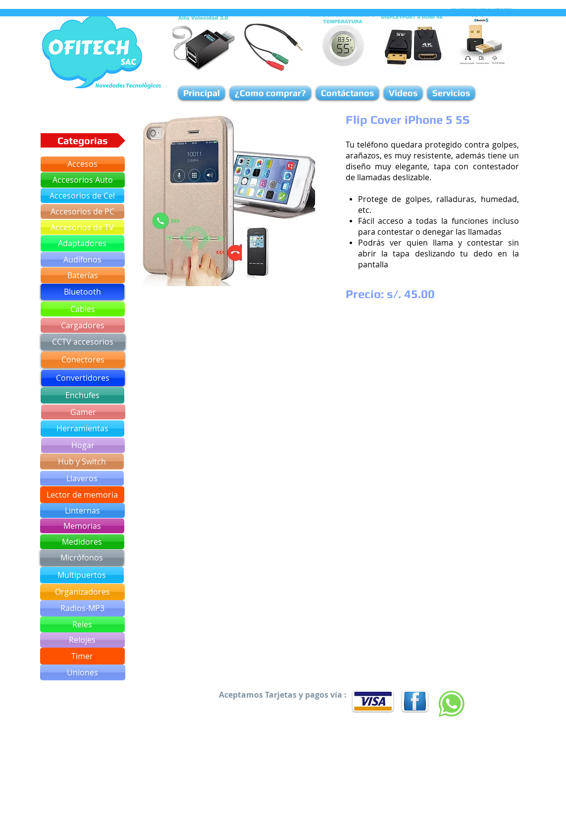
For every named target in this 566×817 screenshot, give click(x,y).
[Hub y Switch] (82, 461)
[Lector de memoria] (82, 494)
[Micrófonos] (82, 558)
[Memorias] (82, 525)
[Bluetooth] (82, 292)
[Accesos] (83, 164)
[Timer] (82, 656)
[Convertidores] (83, 378)
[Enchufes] (82, 395)
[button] (226, 199)
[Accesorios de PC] (82, 211)
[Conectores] (83, 360)
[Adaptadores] (82, 243)
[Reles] (82, 624)
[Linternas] (82, 510)
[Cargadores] (83, 325)
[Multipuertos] (82, 575)
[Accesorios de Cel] (82, 195)
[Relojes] (82, 640)
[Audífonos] (83, 259)
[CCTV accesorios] (83, 342)
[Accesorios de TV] (82, 227)
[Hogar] (83, 445)
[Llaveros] (82, 478)
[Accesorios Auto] (83, 180)
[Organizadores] (82, 592)
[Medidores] (82, 541)
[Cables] (83, 309)
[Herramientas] (82, 428)
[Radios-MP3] (82, 608)
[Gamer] (83, 412)
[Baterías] (83, 275)
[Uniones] (82, 672)
